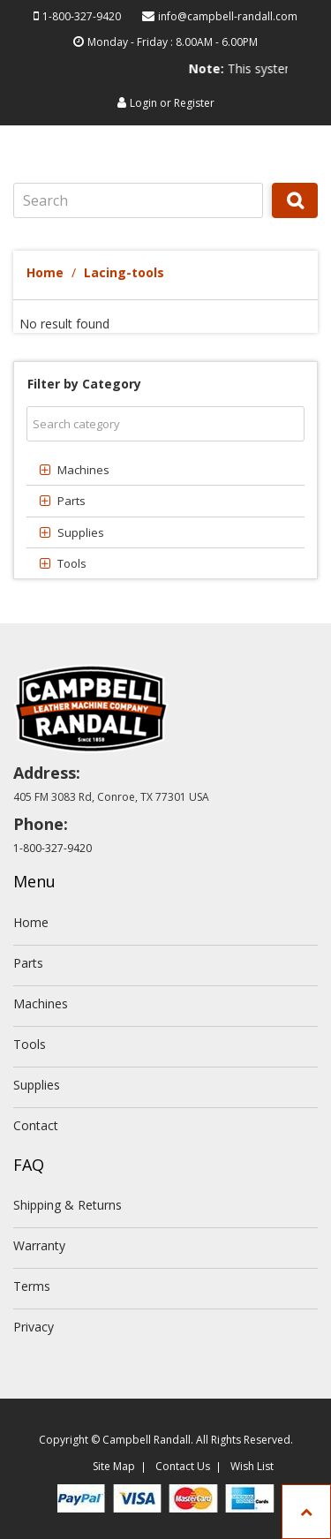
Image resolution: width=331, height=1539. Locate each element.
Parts (28, 962)
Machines (40, 1003)
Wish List (252, 1466)
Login (143, 102)
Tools (29, 1044)
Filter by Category (84, 383)
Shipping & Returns (67, 1204)
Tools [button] (72, 563)
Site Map (114, 1466)
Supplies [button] (80, 532)
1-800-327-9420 (81, 16)
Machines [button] (83, 470)
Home (45, 272)
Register (194, 102)
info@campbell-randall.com (227, 16)
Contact (35, 1125)
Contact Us (182, 1466)
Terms (31, 1286)
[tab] (165, 470)
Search (295, 217)
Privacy (33, 1326)
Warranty (39, 1245)
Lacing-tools (124, 272)
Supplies (36, 1084)
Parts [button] (71, 500)
